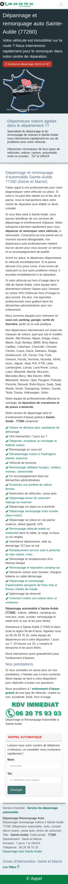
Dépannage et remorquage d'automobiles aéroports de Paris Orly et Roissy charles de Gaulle (31, 585)
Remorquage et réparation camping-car (34, 567)
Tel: (9, 773)
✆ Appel (34, 878)
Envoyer (16, 790)
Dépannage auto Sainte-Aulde (22, 851)
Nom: (11, 759)
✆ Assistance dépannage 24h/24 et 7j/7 (27, 64)
